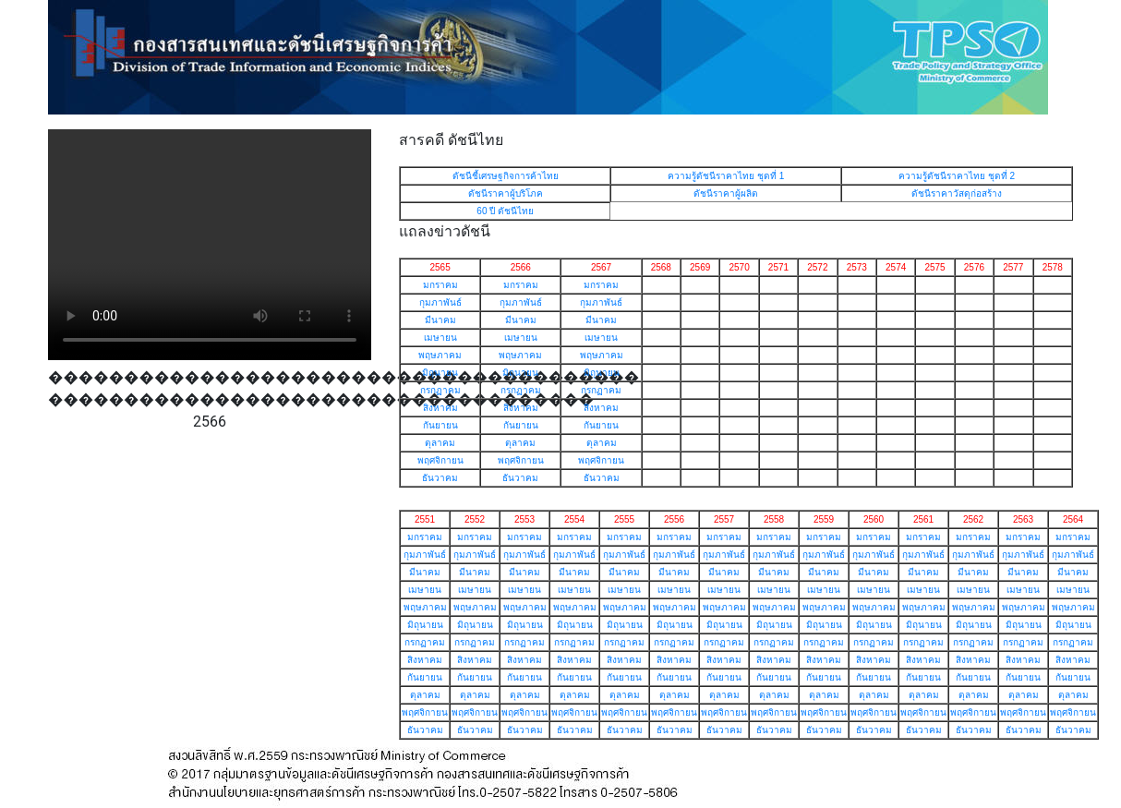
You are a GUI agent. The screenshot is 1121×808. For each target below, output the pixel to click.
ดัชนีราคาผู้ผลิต (725, 193)
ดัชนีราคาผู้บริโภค (505, 193)
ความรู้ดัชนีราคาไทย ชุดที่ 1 (726, 176)
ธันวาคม (440, 478)
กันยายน (440, 425)
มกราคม (440, 285)
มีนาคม (440, 320)
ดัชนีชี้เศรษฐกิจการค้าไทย (505, 176)
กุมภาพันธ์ (440, 302)
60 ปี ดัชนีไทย (505, 211)
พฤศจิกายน (440, 460)
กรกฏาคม (440, 390)
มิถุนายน (440, 373)
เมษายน (440, 337)
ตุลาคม (440, 443)
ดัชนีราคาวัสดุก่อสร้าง (956, 193)
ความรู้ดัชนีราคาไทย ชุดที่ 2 (956, 176)
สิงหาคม (440, 408)
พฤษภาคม (440, 355)
